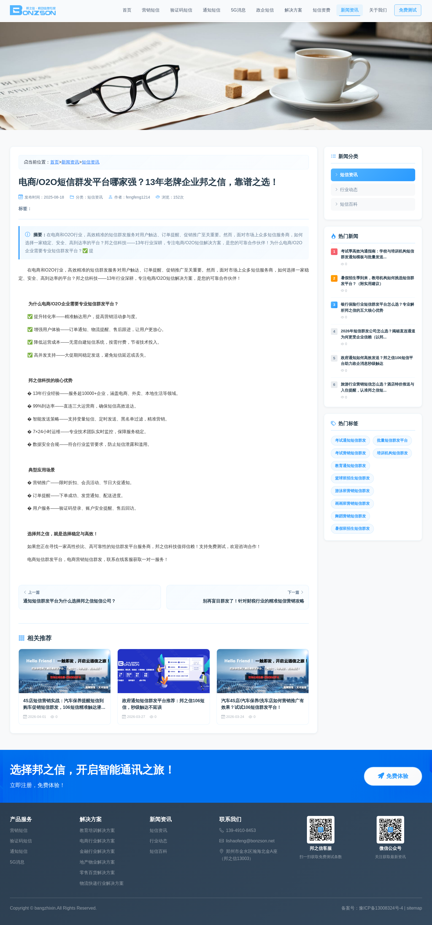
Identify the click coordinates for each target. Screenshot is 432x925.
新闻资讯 (349, 11)
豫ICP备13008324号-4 (381, 908)
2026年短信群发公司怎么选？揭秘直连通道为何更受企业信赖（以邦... (378, 334)
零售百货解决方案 (97, 872)
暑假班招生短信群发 (352, 529)
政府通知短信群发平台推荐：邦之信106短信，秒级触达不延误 (163, 704)
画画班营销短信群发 (352, 503)
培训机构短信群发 (392, 453)
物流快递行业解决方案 (102, 883)
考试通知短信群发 (350, 440)
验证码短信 (181, 11)
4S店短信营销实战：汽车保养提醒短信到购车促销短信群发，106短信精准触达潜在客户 (64, 704)
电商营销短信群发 (84, 559)
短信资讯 (90, 162)
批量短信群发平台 (392, 440)
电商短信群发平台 (45, 559)
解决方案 (293, 11)
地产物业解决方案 (97, 862)
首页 (127, 11)
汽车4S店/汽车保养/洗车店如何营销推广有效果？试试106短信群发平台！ (262, 704)
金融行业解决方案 (97, 851)
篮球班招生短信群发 (352, 478)
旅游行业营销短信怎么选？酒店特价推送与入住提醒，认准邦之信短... (377, 387)
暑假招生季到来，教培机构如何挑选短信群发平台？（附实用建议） (377, 281)
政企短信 (265, 11)
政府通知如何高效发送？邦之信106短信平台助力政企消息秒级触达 (377, 361)
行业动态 (346, 189)
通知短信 (211, 11)
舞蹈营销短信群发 (350, 516)
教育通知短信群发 (350, 466)
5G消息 (238, 11)
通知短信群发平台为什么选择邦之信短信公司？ (69, 601)
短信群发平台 (124, 546)
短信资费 (321, 11)
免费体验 (392, 776)
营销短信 (151, 11)
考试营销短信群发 (350, 453)
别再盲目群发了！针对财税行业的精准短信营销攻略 (253, 601)
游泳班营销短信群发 (352, 491)
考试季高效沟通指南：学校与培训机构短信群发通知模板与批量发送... (377, 254)
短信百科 (346, 204)
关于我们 (378, 11)
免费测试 (408, 11)
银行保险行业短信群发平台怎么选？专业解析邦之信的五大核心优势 (377, 307)
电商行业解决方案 (97, 841)
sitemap (414, 908)
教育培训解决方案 (97, 830)
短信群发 (99, 270)
